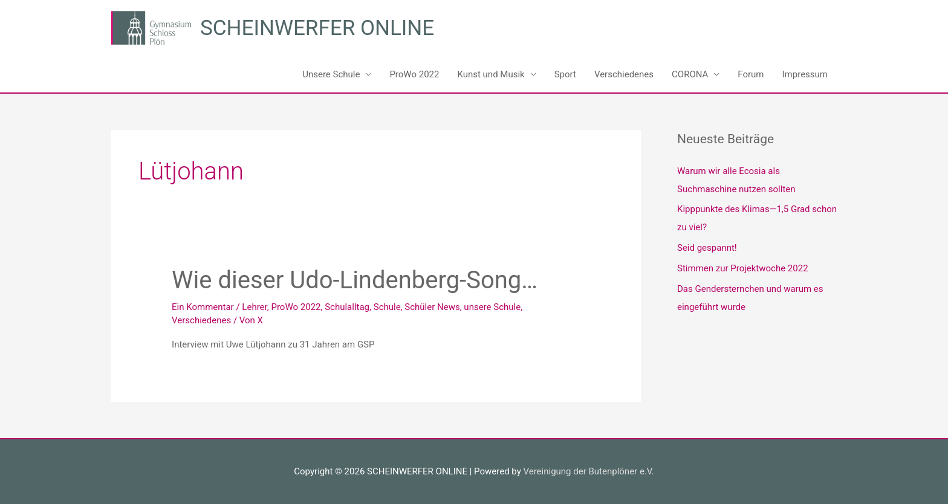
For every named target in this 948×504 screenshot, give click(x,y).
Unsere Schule (331, 74)
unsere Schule (492, 307)
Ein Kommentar (203, 307)
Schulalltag (347, 307)
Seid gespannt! (707, 247)
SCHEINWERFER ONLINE (317, 28)
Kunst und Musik (490, 74)
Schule (387, 307)
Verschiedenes (624, 74)
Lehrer (254, 307)
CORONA (690, 74)
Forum (751, 74)
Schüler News (431, 307)
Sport (565, 74)
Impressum (805, 74)
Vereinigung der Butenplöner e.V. (588, 471)
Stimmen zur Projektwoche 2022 (742, 268)
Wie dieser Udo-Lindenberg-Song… (354, 280)
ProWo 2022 (414, 74)
